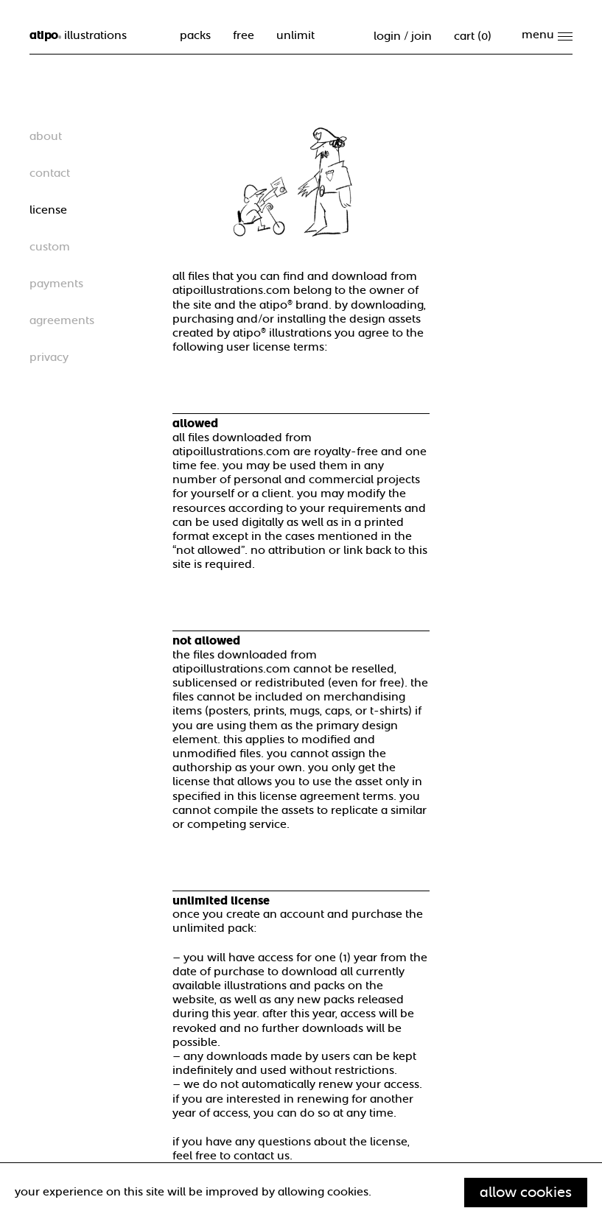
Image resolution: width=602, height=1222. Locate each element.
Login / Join (403, 36)
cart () (472, 36)
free (243, 35)
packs (195, 35)
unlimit (295, 35)
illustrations (78, 35)
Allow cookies (526, 1192)
